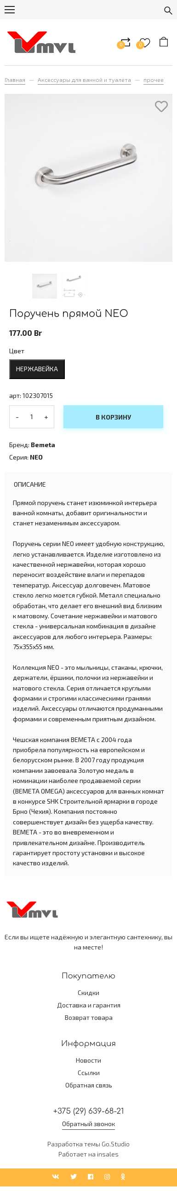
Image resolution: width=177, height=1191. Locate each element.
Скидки (88, 992)
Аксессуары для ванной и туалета (84, 79)
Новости (88, 1060)
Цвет (16, 351)
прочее (153, 79)
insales (108, 1154)
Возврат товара (89, 1017)
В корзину (113, 417)
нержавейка (37, 369)
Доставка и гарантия (88, 1005)
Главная (15, 79)
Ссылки (89, 1072)
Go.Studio (116, 1144)
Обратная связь (88, 1085)
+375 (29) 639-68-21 (88, 1111)
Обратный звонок (88, 1124)
